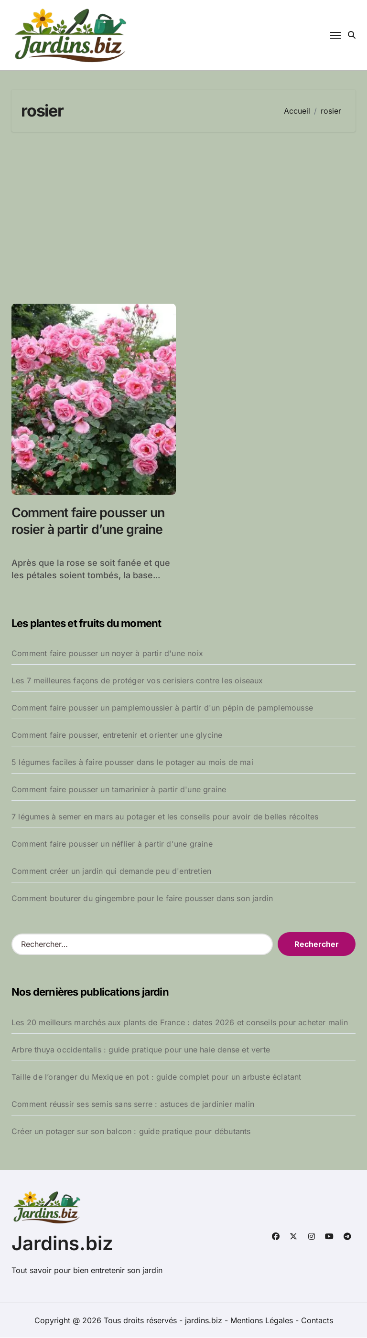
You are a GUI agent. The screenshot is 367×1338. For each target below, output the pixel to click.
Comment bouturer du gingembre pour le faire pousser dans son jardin (142, 898)
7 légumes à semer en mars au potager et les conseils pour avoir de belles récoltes (164, 817)
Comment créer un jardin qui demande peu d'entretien (111, 871)
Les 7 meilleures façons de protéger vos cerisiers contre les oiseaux (137, 681)
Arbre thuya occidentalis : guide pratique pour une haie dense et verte (140, 1049)
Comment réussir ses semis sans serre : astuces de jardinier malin (132, 1104)
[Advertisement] (185, 218)
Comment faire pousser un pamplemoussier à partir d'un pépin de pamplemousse (162, 708)
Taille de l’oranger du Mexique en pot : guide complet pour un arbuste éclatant (156, 1077)
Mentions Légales (262, 1321)
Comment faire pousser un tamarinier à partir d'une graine (118, 790)
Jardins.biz (62, 1243)
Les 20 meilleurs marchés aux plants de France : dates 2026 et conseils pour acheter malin (179, 1022)
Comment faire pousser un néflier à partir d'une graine (112, 844)
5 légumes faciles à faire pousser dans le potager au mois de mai (132, 762)
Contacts (317, 1321)
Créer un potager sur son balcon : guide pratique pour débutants (131, 1131)
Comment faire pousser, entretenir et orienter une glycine (116, 735)
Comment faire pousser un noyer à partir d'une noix (107, 653)
